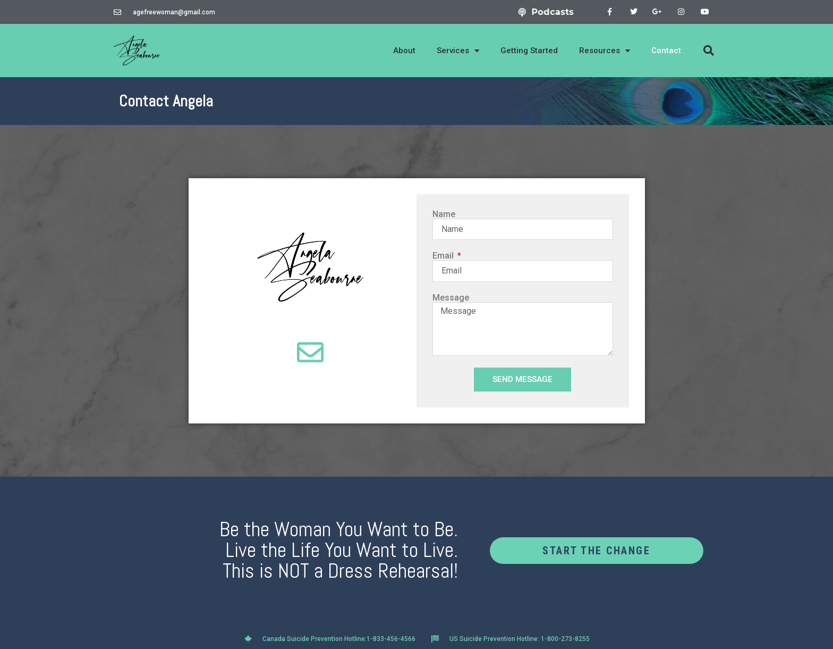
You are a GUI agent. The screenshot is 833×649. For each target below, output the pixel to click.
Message (450, 298)
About (404, 50)
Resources (604, 50)
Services (458, 50)
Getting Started (529, 50)
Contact (666, 50)
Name (443, 214)
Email (444, 256)
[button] (708, 50)
